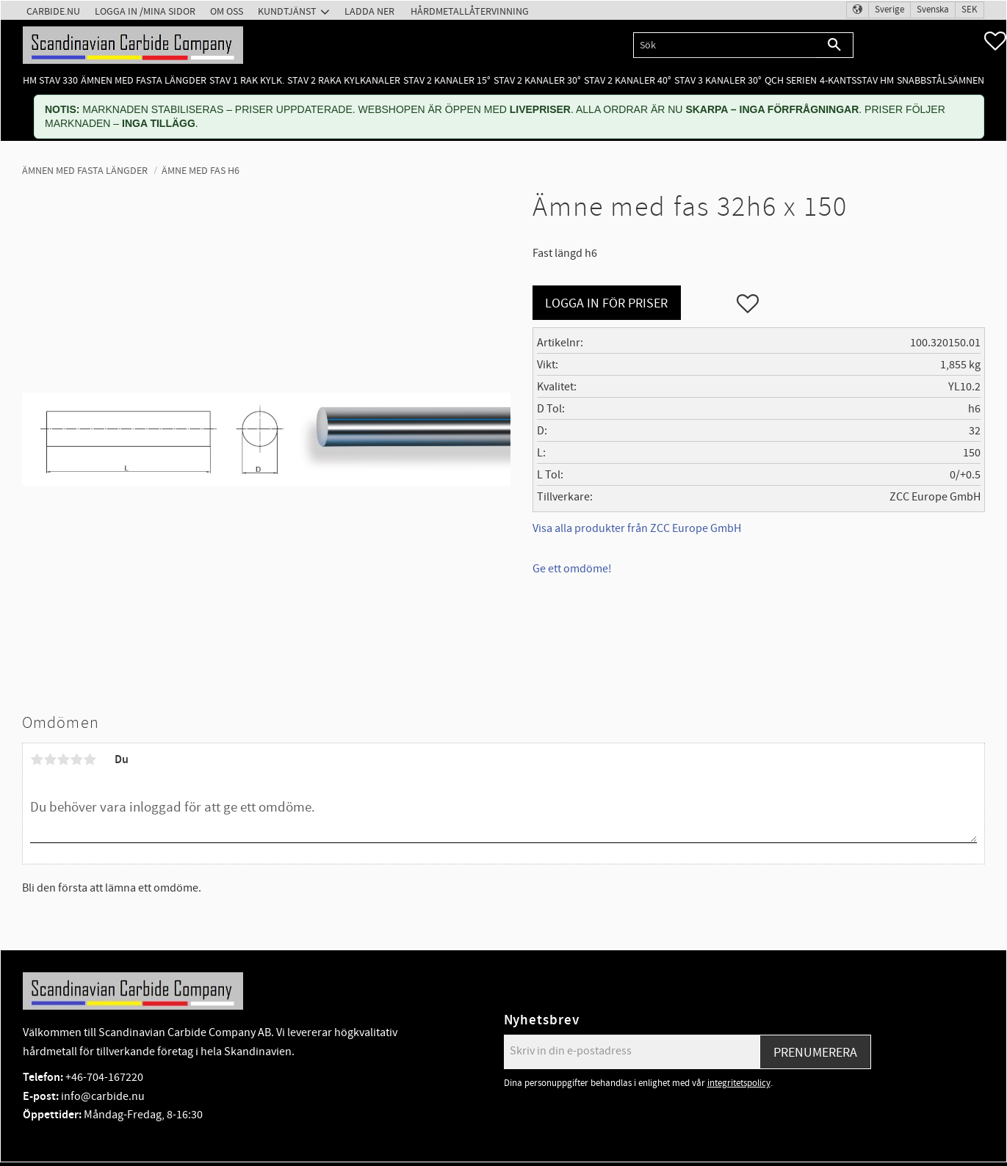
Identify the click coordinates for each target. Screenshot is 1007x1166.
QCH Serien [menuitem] (791, 80)
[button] (995, 41)
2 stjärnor (50, 759)
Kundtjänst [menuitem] (287, 11)
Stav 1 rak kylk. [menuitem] (246, 80)
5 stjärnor (89, 759)
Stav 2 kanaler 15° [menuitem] (447, 80)
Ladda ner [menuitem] (369, 11)
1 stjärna (36, 759)
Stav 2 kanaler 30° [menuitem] (537, 80)
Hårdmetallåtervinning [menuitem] (470, 11)
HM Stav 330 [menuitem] (50, 80)
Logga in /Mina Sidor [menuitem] (145, 11)
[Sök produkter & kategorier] (724, 45)
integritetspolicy (738, 1083)
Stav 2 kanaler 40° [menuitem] (627, 80)
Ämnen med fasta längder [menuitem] (143, 80)
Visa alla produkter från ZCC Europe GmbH (637, 528)
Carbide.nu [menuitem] (53, 11)
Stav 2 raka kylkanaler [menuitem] (343, 80)
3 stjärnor (63, 759)
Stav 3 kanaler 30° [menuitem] (718, 80)
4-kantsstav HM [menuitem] (857, 80)
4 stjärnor (76, 759)
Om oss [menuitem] (226, 11)
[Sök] (834, 45)
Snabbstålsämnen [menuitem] (940, 80)
